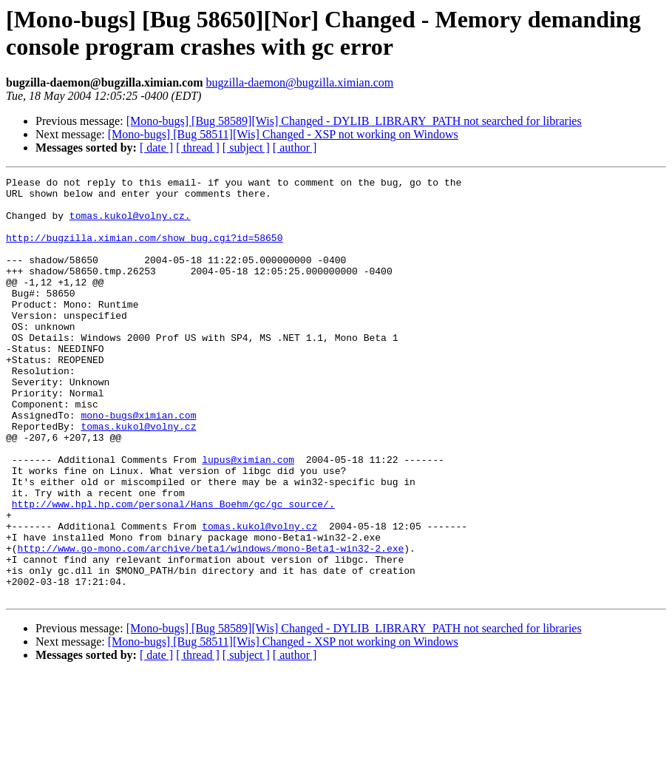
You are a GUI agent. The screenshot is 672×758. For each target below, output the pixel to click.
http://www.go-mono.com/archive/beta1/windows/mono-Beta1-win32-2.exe (211, 623)
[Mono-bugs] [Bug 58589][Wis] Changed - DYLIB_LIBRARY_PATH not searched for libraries (354, 121)
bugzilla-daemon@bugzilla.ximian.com (299, 82)
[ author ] (295, 147)
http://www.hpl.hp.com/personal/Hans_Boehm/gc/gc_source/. (173, 570)
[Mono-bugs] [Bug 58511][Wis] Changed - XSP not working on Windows (283, 134)
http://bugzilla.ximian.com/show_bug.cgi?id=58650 (144, 250)
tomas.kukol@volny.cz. (130, 224)
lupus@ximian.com (248, 517)
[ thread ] (198, 147)
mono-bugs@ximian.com (138, 463)
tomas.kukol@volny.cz (138, 477)
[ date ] (156, 147)
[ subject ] (246, 147)
